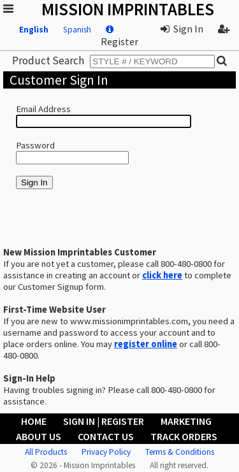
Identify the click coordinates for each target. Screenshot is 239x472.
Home (34, 421)
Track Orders (183, 436)
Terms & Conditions (179, 452)
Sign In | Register (103, 421)
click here (162, 275)
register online (145, 344)
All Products (46, 452)
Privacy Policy (106, 452)
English (33, 29)
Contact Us (106, 436)
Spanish (77, 29)
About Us (38, 436)
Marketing (186, 421)
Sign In (182, 28)
